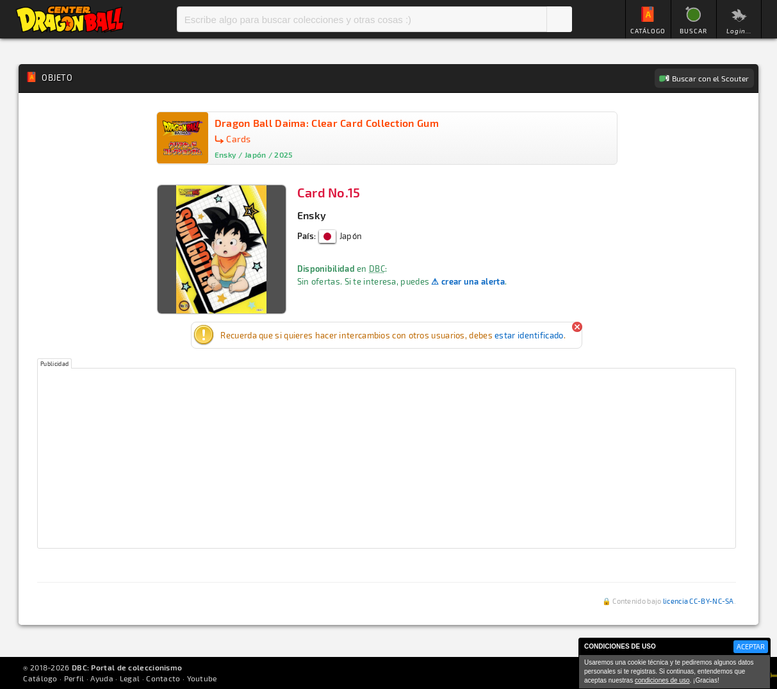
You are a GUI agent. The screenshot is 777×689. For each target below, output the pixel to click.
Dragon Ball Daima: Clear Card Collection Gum (327, 123)
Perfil (74, 678)
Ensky (312, 215)
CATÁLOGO (648, 31)
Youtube (202, 678)
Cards (238, 138)
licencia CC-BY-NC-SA (698, 601)
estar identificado (529, 335)
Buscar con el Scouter (710, 78)
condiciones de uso (662, 680)
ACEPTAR (751, 646)
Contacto (163, 678)
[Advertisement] (386, 458)
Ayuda (101, 678)
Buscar (559, 19)
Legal (130, 678)
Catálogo (40, 678)
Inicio (69, 19)
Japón (340, 236)
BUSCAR (693, 31)
